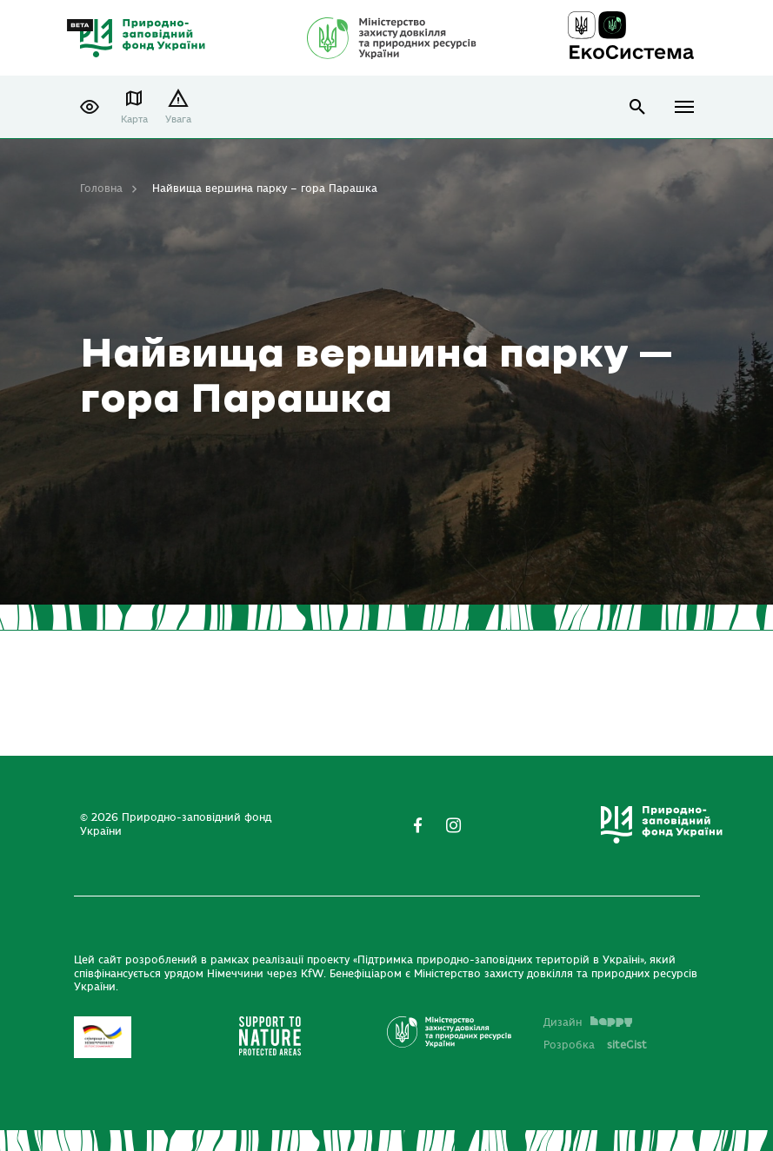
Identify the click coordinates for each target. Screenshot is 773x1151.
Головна (101, 188)
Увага (178, 119)
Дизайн (587, 1022)
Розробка (595, 1045)
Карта (134, 119)
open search (638, 107)
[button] (89, 107)
